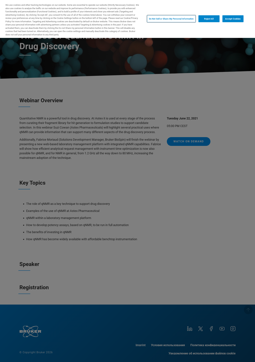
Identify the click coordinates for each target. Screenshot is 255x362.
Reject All (208, 18)
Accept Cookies (233, 18)
